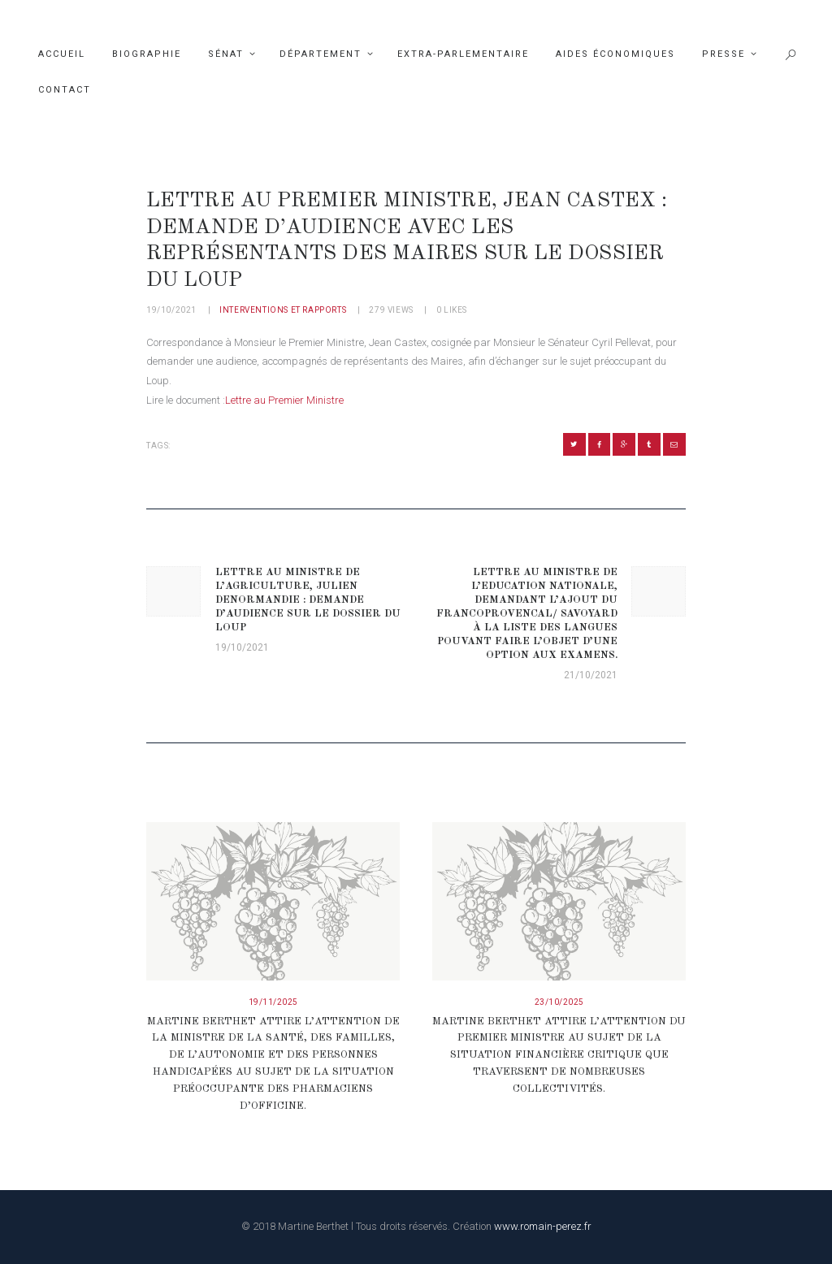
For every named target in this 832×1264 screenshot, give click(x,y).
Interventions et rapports (282, 309)
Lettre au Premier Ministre (284, 400)
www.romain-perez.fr (543, 1226)
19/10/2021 (171, 309)
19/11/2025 (273, 1002)
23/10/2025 (559, 1002)
